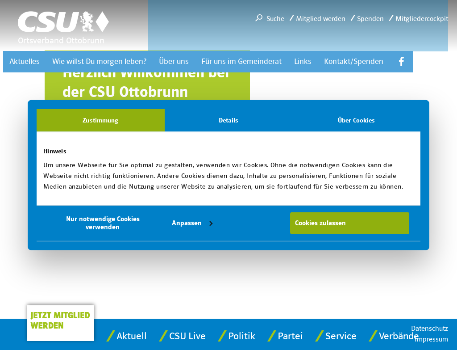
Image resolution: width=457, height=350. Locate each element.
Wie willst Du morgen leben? (99, 61)
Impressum (431, 339)
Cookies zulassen (320, 223)
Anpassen (192, 223)
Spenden (370, 18)
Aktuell (131, 336)
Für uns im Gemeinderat (241, 61)
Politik (241, 336)
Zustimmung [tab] (100, 120)
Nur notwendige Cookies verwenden (103, 223)
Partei (290, 336)
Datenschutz (429, 328)
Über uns (174, 61)
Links (303, 61)
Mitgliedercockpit (421, 18)
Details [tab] (228, 120)
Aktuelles (24, 61)
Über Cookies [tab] (356, 120)
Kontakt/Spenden (353, 61)
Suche (275, 18)
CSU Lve (187, 336)
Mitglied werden (320, 18)
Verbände (399, 336)
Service (341, 336)
